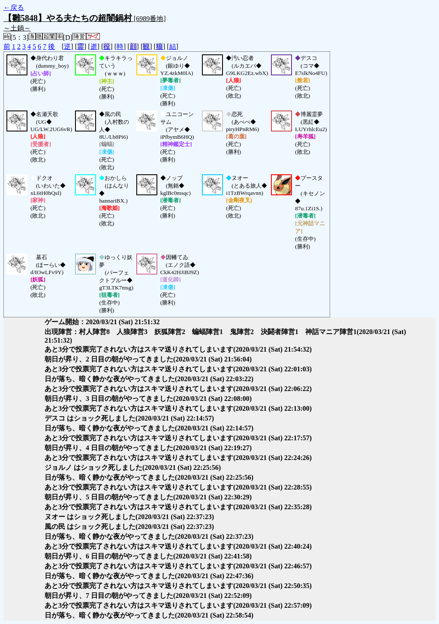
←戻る (13, 7)
